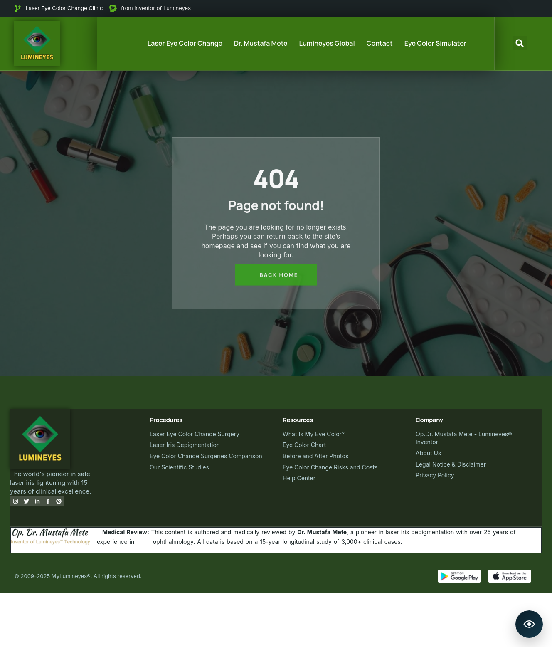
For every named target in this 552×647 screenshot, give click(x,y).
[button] (520, 43)
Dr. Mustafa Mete (261, 43)
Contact (380, 43)
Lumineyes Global (327, 43)
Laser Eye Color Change (185, 43)
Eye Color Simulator (435, 43)
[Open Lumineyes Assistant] (529, 624)
